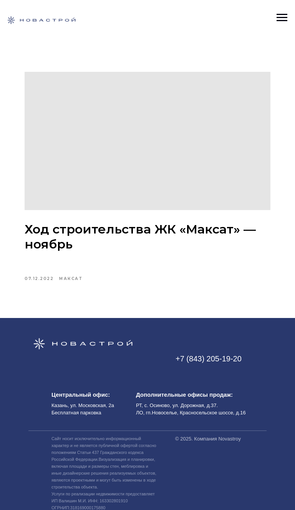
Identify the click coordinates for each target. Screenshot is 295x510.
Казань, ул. (64, 405)
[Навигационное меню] (282, 18)
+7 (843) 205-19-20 (209, 358)
